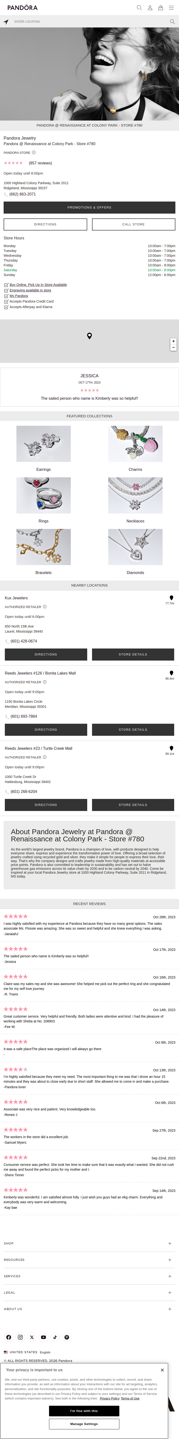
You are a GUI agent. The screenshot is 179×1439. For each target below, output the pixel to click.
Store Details (133, 654)
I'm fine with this (84, 1411)
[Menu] (171, 7)
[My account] (150, 7)
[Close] (162, 1370)
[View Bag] (160, 7)
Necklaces (135, 500)
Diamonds (135, 552)
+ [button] (173, 341)
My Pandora (19, 296)
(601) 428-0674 (24, 641)
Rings (43, 500)
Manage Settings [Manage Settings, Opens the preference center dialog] (84, 1424)
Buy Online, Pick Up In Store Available (38, 285)
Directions (45, 224)
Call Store (133, 224)
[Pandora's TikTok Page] (55, 1337)
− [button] (173, 348)
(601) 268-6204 (24, 792)
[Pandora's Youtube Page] (43, 1337)
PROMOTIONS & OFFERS (89, 207)
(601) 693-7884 (24, 716)
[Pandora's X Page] (32, 1337)
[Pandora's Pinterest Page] (67, 1337)
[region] (84, 1401)
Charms (135, 449)
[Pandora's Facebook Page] (9, 1337)
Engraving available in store (30, 290)
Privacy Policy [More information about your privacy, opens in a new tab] (110, 1398)
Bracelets (43, 552)
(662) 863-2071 (22, 194)
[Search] (139, 7)
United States (20, 1352)
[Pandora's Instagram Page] (20, 1337)
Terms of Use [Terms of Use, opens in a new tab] (130, 1398)
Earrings (43, 449)
